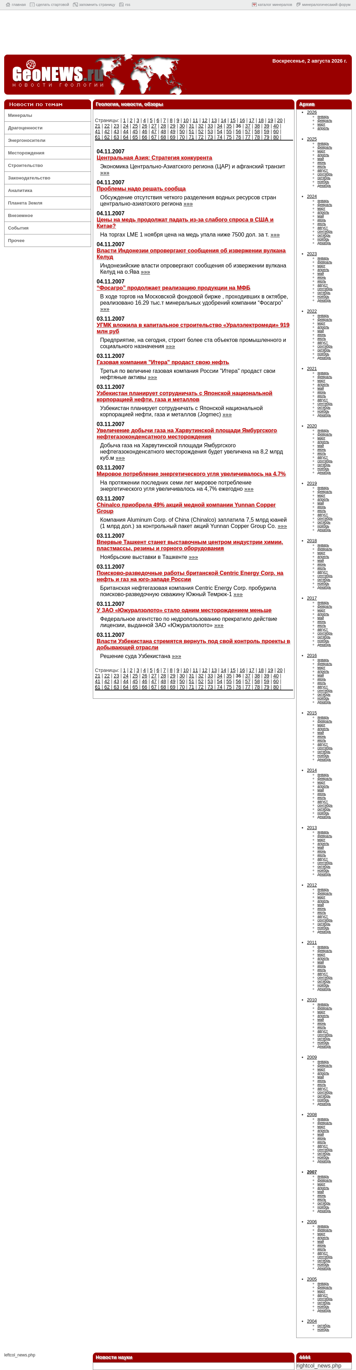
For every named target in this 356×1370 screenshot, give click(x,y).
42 (107, 131)
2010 (312, 999)
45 (135, 131)
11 (195, 120)
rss (127, 4)
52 (201, 131)
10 (186, 120)
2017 (312, 598)
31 (191, 126)
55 (229, 131)
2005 (312, 1279)
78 (257, 137)
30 (182, 126)
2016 (312, 655)
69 (173, 137)
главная (19, 4)
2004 (312, 1321)
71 (191, 137)
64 (126, 137)
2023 (312, 253)
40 (276, 126)
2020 (312, 425)
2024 (312, 196)
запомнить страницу (97, 4)
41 (97, 131)
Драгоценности (25, 127)
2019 (312, 483)
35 (229, 126)
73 (210, 137)
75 (229, 137)
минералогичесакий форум (326, 4)
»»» (105, 173)
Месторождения (26, 152)
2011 (312, 942)
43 (116, 131)
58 (257, 131)
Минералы (20, 115)
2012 (312, 885)
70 (182, 137)
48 (163, 131)
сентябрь (325, 174)
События (18, 228)
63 (116, 137)
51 (191, 131)
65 (135, 137)
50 (182, 131)
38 (257, 126)
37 (248, 126)
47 (154, 131)
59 (266, 131)
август (322, 170)
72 (201, 137)
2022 (312, 311)
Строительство (25, 165)
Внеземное (20, 215)
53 (210, 131)
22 (107, 126)
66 (144, 137)
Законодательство (29, 178)
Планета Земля (25, 203)
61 (97, 137)
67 (154, 137)
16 (242, 120)
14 (223, 120)
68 (163, 137)
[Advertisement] (178, 34)
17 (251, 120)
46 (144, 131)
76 (238, 137)
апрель (323, 128)
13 (214, 120)
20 (280, 120)
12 (205, 120)
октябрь (323, 178)
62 (107, 137)
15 (233, 120)
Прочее (16, 240)
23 (116, 126)
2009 (312, 1057)
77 (248, 137)
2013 (312, 827)
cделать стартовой (52, 4)
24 (126, 126)
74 (219, 137)
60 (276, 131)
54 (219, 131)
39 (266, 126)
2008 (312, 1114)
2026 (312, 112)
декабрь (324, 185)
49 (173, 131)
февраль (324, 120)
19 (270, 120)
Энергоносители (27, 140)
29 (173, 126)
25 (135, 126)
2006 (312, 1221)
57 (248, 131)
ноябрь (323, 182)
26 (144, 126)
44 (126, 131)
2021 (312, 368)
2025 (312, 139)
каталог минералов (275, 4)
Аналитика (20, 190)
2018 (312, 540)
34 (219, 126)
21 (97, 126)
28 (163, 126)
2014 (312, 770)
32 (201, 126)
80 (276, 137)
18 (261, 120)
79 (266, 137)
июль (321, 166)
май (320, 159)
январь (323, 117)
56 (238, 131)
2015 (312, 712)
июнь (321, 163)
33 (210, 126)
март (321, 124)
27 (154, 126)
